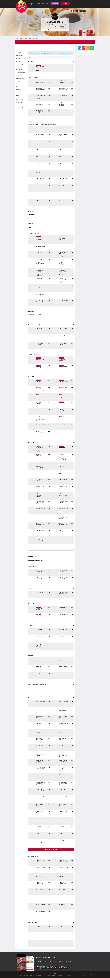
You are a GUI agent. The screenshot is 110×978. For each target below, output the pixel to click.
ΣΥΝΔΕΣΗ (65, 3)
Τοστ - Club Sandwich (20, 69)
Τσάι (29, 218)
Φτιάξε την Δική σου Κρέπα (35, 560)
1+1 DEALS (18, 52)
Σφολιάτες (18, 75)
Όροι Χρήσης (60, 975)
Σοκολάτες (31, 214)
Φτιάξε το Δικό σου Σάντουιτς (36, 318)
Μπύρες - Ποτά (19, 107)
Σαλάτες (18, 95)
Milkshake (30, 223)
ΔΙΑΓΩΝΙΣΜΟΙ (45, 3)
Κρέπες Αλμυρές (32, 556)
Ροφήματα (19, 61)
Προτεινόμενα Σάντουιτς (34, 314)
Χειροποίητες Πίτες (20, 72)
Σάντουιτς (18, 67)
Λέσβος (21, 38)
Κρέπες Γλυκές (32, 552)
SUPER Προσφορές (20, 55)
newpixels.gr (53, 975)
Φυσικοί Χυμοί (32, 692)
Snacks (18, 92)
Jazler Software (41, 975)
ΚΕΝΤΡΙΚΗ (37, 3)
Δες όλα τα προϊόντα (51, 849)
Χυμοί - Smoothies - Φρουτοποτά (20, 98)
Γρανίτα (30, 227)
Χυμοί (29, 687)
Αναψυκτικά (19, 102)
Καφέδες (18, 58)
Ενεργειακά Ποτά (20, 105)
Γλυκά (17, 86)
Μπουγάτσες (19, 89)
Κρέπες (18, 81)
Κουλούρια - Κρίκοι (20, 64)
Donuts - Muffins (19, 84)
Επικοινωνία (67, 975)
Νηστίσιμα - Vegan (20, 78)
